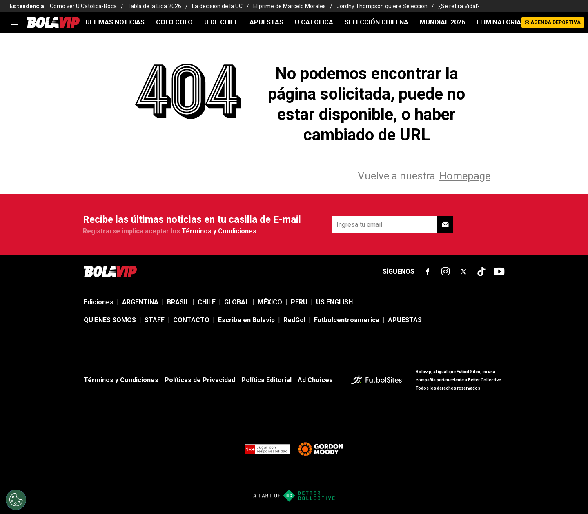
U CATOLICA (314, 22)
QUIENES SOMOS (110, 320)
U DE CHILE (221, 22)
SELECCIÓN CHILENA (376, 22)
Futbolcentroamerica (346, 320)
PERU (299, 302)
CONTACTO (191, 320)
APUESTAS (266, 22)
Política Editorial (266, 380)
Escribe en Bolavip (246, 320)
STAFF (155, 320)
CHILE (207, 302)
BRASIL (178, 302)
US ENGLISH (334, 302)
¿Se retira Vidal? (459, 6)
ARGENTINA (140, 302)
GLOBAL (236, 302)
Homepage (464, 176)
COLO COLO (174, 22)
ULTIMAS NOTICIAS (115, 22)
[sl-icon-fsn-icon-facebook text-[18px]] (427, 272)
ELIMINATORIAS (501, 22)
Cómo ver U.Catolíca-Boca (83, 6)
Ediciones (99, 302)
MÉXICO (270, 302)
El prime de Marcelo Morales (289, 6)
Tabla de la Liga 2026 (154, 6)
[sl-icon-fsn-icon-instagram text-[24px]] (445, 272)
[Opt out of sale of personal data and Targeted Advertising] (16, 500)
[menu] (14, 22)
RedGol (294, 320)
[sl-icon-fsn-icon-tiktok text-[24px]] (481, 272)
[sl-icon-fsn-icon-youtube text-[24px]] (499, 272)
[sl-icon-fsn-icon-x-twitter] (463, 272)
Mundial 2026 (442, 22)
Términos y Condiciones (219, 231)
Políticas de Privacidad (200, 380)
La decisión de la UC (217, 6)
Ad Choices (315, 380)
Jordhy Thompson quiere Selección (382, 6)
